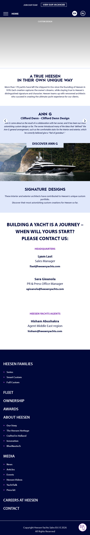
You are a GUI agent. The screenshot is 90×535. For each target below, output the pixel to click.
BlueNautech (14, 446)
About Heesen (16, 417)
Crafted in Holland (16, 435)
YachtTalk (12, 484)
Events (10, 474)
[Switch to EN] (74, 13)
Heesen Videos (14, 479)
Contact (11, 508)
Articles (11, 469)
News (9, 464)
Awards (10, 408)
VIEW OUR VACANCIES (54, 4)
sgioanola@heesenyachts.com (45, 289)
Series (10, 372)
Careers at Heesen (20, 499)
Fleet (8, 392)
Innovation (12, 440)
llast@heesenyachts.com (45, 266)
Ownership (13, 400)
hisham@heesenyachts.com (45, 331)
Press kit (11, 490)
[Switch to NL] (82, 13)
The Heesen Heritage (18, 430)
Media (9, 455)
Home (15, 13)
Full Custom (13, 382)
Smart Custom (14, 377)
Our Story (12, 425)
